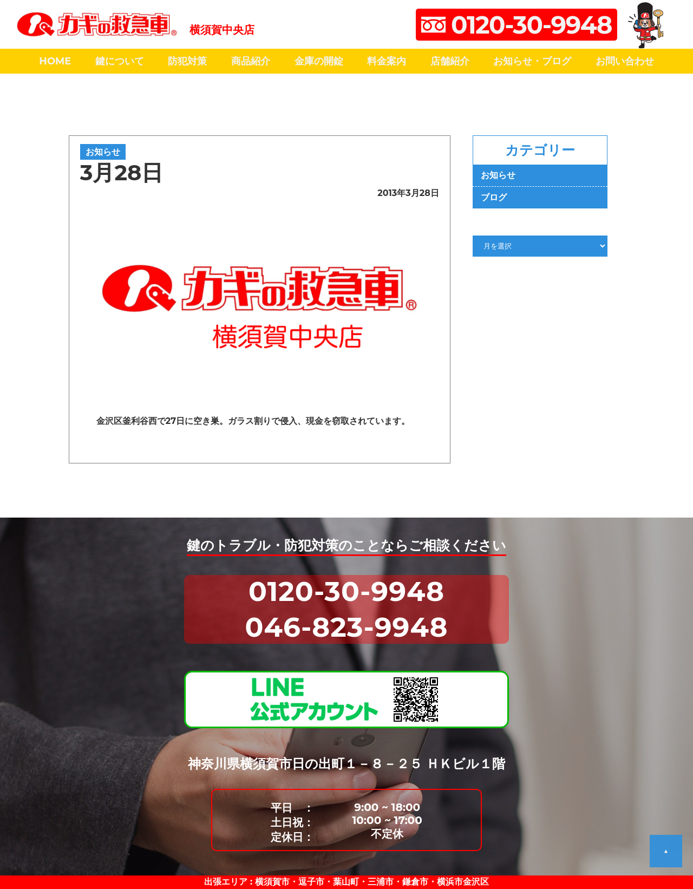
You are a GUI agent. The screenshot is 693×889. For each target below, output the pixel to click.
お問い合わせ (625, 61)
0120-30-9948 (346, 591)
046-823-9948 (346, 627)
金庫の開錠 (319, 61)
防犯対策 (187, 61)
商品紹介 (250, 61)
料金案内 (386, 61)
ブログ (494, 197)
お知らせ (103, 152)
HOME (55, 61)
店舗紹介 (449, 61)
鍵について (119, 61)
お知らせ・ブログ (532, 61)
